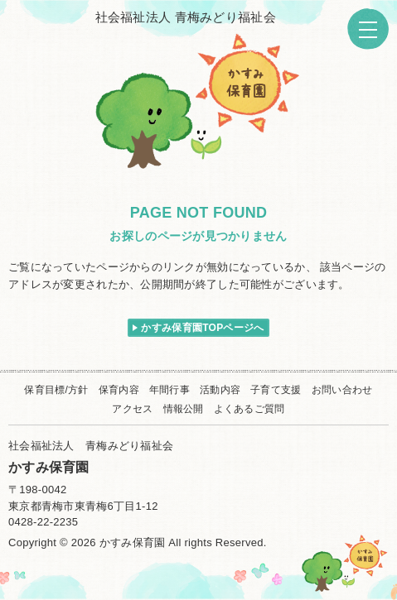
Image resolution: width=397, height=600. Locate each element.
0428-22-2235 (43, 522)
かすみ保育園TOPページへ (202, 328)
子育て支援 (275, 390)
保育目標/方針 (56, 390)
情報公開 (183, 409)
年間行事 (169, 390)
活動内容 (220, 390)
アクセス (132, 409)
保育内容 (119, 390)
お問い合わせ (342, 390)
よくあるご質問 (249, 409)
